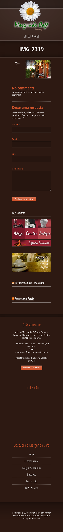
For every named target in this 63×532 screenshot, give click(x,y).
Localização (31, 481)
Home (31, 454)
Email (16, 139)
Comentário (17, 168)
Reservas (31, 474)
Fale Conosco (31, 488)
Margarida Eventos (31, 468)
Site (14, 154)
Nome (16, 124)
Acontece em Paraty (24, 298)
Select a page (31, 36)
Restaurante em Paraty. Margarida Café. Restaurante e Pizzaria (32, 514)
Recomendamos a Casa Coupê (29, 283)
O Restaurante (31, 461)
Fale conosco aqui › (31, 367)
